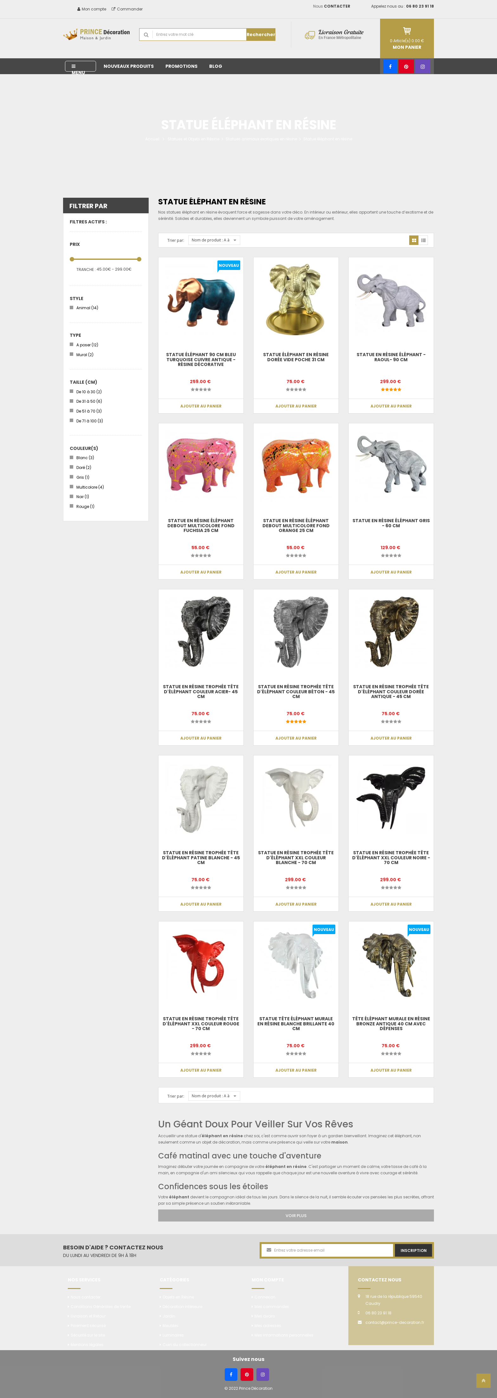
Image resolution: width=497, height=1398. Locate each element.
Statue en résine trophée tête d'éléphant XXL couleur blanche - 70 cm (296, 858)
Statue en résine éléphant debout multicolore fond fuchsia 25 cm (201, 525)
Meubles (170, 1325)
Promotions (181, 66)
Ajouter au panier (201, 406)
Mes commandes (272, 1306)
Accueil (152, 139)
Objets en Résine (178, 1297)
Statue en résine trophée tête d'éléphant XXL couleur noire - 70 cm (391, 858)
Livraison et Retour (88, 1316)
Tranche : (86, 269)
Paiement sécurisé (88, 1325)
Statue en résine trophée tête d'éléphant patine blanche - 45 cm (201, 858)
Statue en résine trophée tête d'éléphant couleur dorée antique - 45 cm (391, 691)
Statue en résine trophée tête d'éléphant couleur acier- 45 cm (201, 691)
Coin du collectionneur (185, 1344)
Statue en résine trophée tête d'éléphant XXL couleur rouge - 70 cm (201, 1024)
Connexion (265, 1297)
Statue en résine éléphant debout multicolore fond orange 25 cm (296, 525)
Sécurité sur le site (88, 1335)
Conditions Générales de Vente (101, 1306)
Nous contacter (85, 1297)
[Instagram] (422, 66)
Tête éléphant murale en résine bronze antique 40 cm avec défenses (391, 1024)
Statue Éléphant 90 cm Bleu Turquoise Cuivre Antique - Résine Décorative (201, 359)
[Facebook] (390, 66)
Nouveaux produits (129, 66)
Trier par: (175, 240)
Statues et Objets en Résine (193, 139)
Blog (215, 66)
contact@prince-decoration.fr (394, 1322)
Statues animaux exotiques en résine (261, 139)
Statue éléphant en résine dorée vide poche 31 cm (296, 356)
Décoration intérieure (182, 1306)
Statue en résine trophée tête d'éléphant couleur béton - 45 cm (296, 691)
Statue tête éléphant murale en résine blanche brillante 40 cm (295, 1024)
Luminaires (173, 1335)
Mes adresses (268, 1325)
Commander (127, 9)
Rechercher (261, 34)
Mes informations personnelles (284, 1335)
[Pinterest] (406, 66)
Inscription (414, 1250)
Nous (331, 6)
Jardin (169, 1316)
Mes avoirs (265, 1316)
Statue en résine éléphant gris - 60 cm (391, 523)
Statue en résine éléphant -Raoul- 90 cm (391, 356)
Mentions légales (87, 1344)
